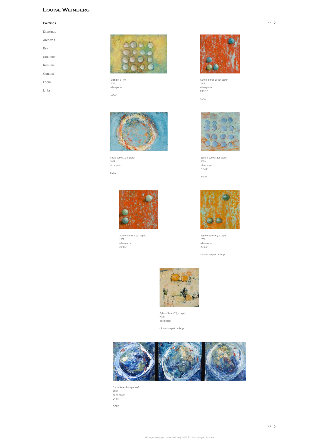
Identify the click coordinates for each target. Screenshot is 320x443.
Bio (45, 48)
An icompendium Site (203, 437)
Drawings (49, 31)
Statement (50, 57)
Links (46, 90)
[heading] (54, 10)
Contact (48, 73)
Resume (49, 65)
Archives (49, 40)
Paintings (49, 23)
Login (47, 82)
